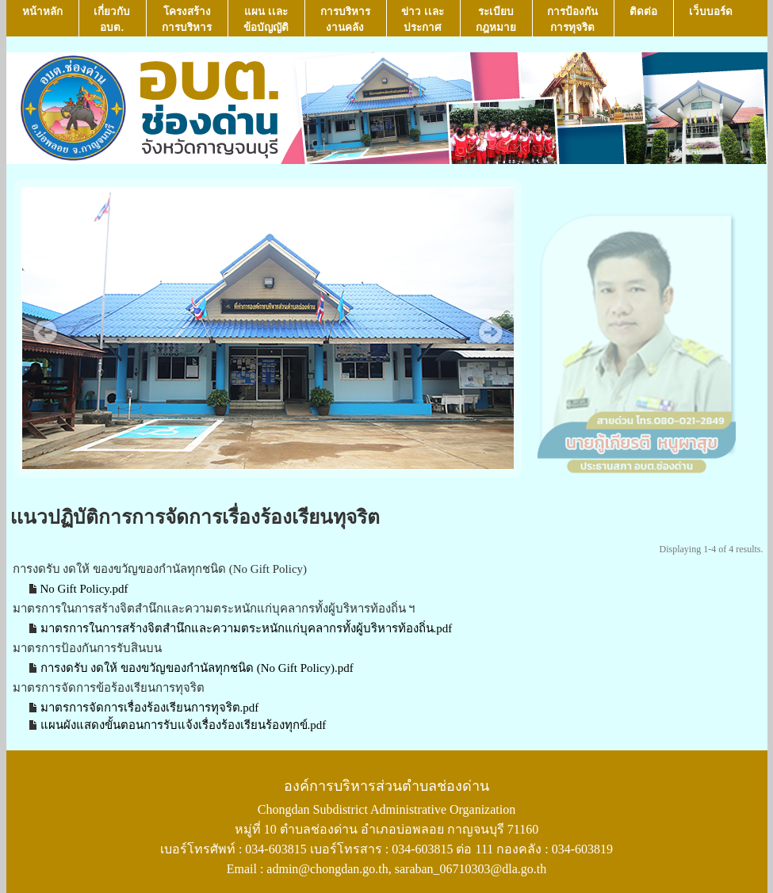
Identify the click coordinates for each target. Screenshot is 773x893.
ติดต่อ (643, 19)
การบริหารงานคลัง (345, 19)
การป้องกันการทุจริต (572, 19)
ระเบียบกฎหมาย (496, 19)
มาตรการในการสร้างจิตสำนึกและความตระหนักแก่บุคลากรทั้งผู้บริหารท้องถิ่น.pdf (246, 628)
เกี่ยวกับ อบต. (112, 19)
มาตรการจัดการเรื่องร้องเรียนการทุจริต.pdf (149, 707)
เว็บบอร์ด (711, 19)
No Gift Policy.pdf (84, 588)
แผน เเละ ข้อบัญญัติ (266, 19)
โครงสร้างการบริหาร (187, 19)
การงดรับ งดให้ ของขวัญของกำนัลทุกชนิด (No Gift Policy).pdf (197, 668)
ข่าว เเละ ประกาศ (422, 19)
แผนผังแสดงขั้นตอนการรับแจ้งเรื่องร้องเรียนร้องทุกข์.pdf (183, 725)
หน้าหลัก (42, 19)
